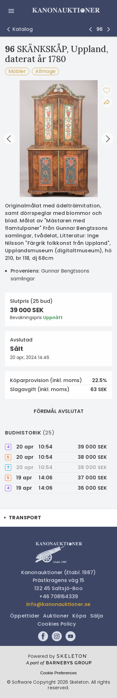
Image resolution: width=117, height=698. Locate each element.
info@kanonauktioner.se (58, 604)
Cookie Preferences (58, 673)
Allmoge (45, 71)
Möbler (17, 71)
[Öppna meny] (11, 11)
